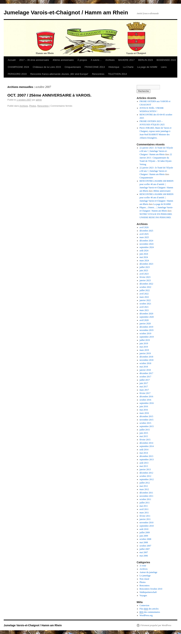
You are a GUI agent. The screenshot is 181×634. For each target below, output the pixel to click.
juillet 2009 (145, 532)
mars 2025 (144, 237)
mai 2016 (144, 409)
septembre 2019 (147, 337)
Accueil (12, 60)
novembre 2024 (146, 244)
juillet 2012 (145, 482)
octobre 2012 (145, 476)
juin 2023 (144, 270)
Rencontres (98, 74)
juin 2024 (144, 254)
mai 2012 (144, 486)
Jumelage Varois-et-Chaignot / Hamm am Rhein (66, 12)
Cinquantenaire (73, 67)
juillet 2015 (145, 429)
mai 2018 (144, 366)
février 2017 (145, 393)
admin (39, 100)
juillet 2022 (145, 290)
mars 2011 (144, 512)
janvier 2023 (145, 280)
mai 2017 (144, 386)
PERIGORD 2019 (17, 74)
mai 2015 (144, 436)
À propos (82, 60)
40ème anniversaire (63, 60)
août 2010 (144, 529)
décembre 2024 (146, 240)
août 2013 (144, 463)
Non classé (144, 579)
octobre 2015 (145, 423)
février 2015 (145, 439)
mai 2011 (144, 506)
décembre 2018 (146, 356)
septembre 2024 (147, 247)
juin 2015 (144, 433)
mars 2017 (144, 390)
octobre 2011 (145, 499)
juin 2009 (144, 536)
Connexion (144, 605)
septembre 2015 (147, 426)
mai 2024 (144, 257)
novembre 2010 (146, 522)
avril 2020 (144, 320)
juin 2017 (144, 383)
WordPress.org (146, 615)
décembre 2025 (146, 230)
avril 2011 (144, 509)
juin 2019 (144, 343)
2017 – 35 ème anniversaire (34, 60)
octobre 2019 (145, 333)
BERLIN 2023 (145, 60)
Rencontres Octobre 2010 (151, 589)
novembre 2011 (146, 496)
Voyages (143, 595)
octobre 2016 (145, 400)
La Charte (128, 67)
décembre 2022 (146, 283)
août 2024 (144, 250)
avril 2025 (144, 234)
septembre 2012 (147, 479)
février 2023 (145, 277)
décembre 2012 (146, 472)
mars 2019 (144, 350)
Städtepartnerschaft (148, 592)
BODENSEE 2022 (166, 60)
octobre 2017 (145, 376)
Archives (110, 60)
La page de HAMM (147, 67)
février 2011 (145, 516)
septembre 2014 (147, 446)
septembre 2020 (147, 317)
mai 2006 (144, 555)
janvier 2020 (145, 323)
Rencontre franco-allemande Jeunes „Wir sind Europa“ (59, 74)
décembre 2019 (146, 327)
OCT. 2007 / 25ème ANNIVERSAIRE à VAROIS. (49, 95)
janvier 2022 (145, 300)
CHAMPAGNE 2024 (18, 67)
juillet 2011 (145, 502)
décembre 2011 (146, 492)
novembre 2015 (146, 419)
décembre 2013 (146, 456)
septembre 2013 (147, 459)
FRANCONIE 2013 (95, 67)
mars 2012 (144, 489)
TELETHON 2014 (117, 74)
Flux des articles (149, 608)
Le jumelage (145, 575)
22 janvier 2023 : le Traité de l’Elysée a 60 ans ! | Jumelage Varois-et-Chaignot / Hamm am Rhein (156, 151)
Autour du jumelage (148, 572)
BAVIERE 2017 (126, 60)
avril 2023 (144, 274)
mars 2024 (144, 260)
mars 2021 (144, 310)
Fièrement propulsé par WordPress (155, 625)
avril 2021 (144, 307)
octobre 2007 (145, 545)
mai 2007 (144, 552)
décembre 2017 (146, 373)
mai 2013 (144, 466)
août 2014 (144, 449)
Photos (32, 106)
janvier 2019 (145, 353)
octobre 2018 (145, 363)
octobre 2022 (145, 287)
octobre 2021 (145, 303)
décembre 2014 (146, 443)
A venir (143, 565)
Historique (113, 67)
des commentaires (150, 612)
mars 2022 (144, 297)
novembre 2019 (146, 330)
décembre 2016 (146, 396)
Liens (164, 67)
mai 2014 (144, 453)
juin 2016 (144, 406)
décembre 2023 (146, 264)
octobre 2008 (145, 539)
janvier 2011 (145, 519)
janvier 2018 (145, 370)
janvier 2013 (145, 469)
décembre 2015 (146, 416)
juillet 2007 (145, 549)
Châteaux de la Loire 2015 (47, 67)
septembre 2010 (147, 526)
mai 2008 (144, 542)
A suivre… (96, 60)
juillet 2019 (145, 340)
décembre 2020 (146, 313)
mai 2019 (144, 346)
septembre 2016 (147, 403)
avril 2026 (144, 227)
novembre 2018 (146, 360)
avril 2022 (144, 293)
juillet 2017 (145, 380)
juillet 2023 (145, 267)
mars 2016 (144, 413)
